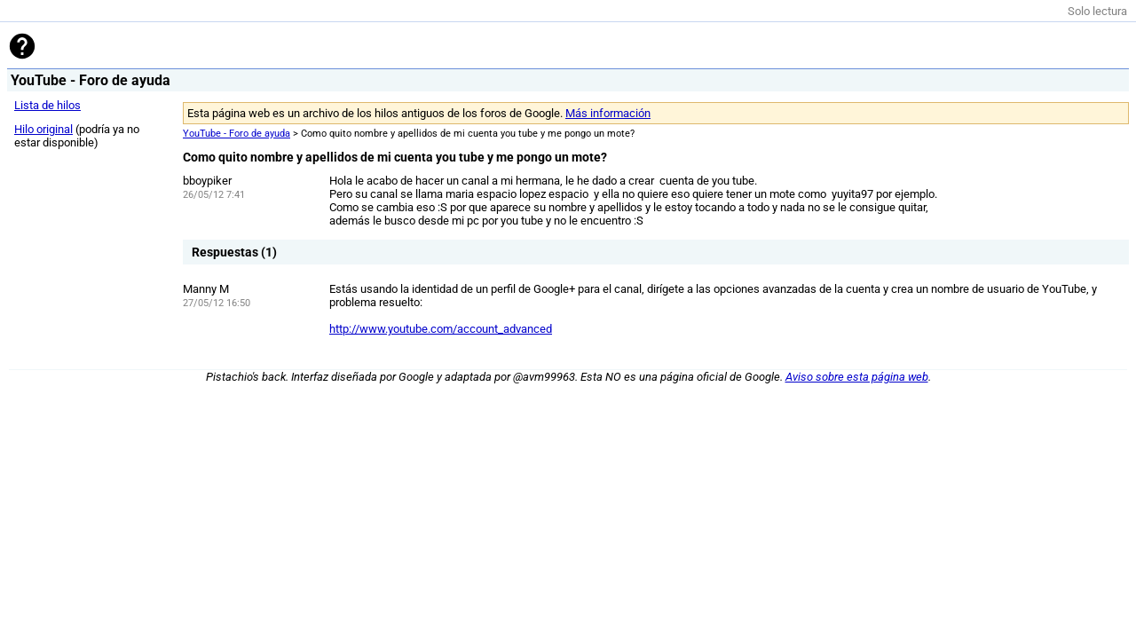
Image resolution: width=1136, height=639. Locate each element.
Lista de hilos (47, 105)
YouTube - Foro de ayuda (236, 133)
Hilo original (43, 129)
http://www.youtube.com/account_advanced (440, 328)
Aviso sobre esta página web (856, 376)
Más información (608, 113)
